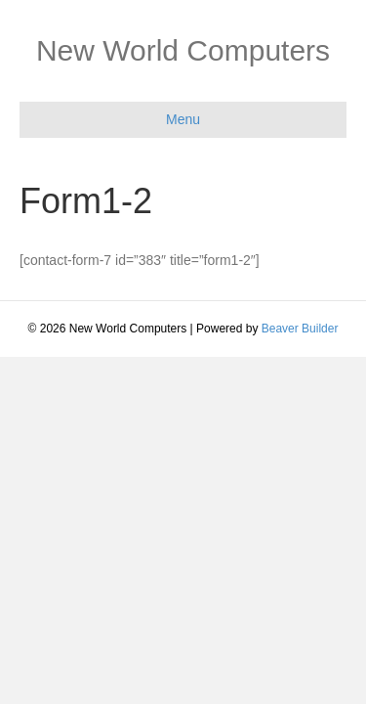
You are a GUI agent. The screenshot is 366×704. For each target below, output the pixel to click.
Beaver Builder (300, 328)
